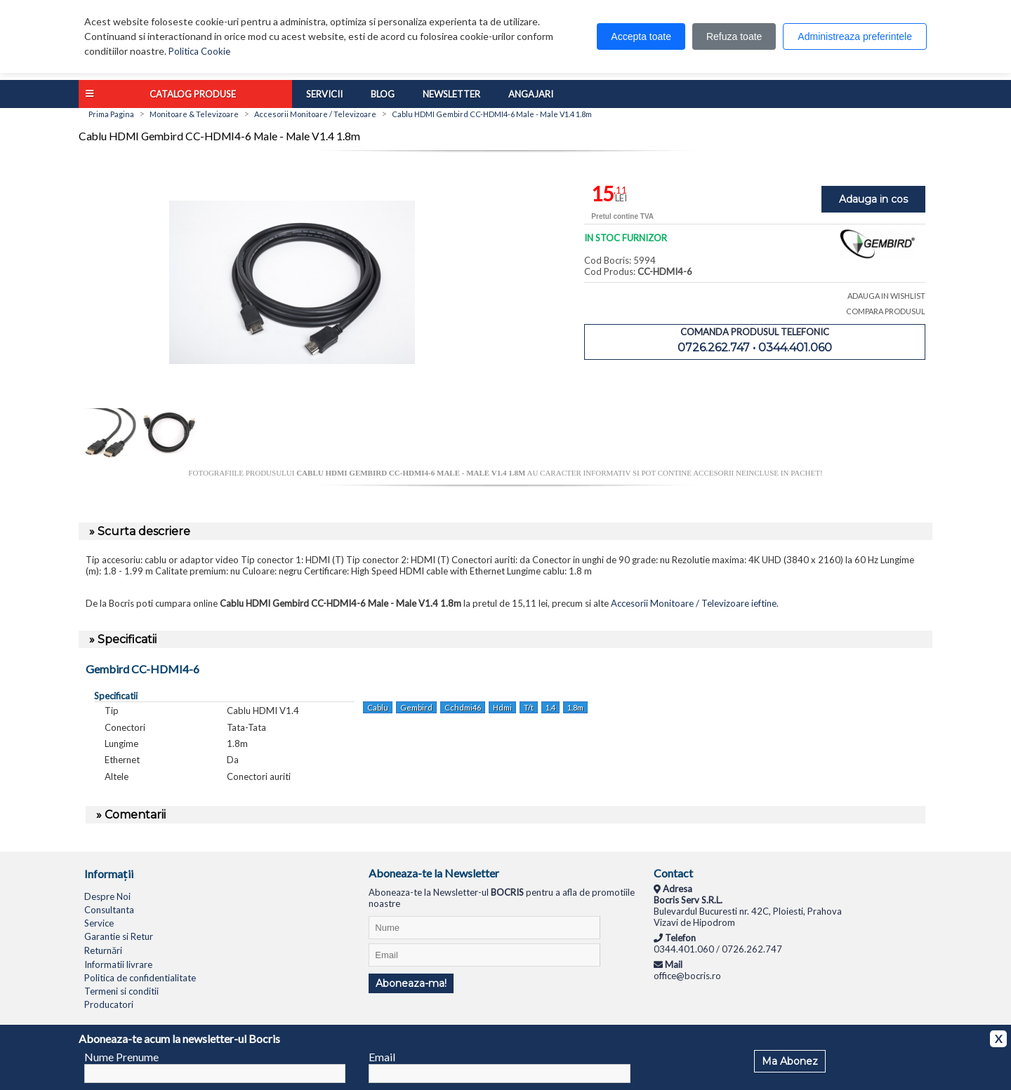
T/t (529, 707)
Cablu (377, 707)
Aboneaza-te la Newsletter (434, 873)
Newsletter (451, 94)
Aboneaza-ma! (411, 983)
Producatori (108, 1004)
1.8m (575, 707)
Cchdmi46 (462, 707)
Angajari (530, 94)
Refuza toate (734, 36)
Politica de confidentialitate (140, 977)
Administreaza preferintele (855, 36)
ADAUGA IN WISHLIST (886, 295)
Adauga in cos (873, 199)
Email (382, 1056)
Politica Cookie (199, 51)
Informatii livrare (118, 964)
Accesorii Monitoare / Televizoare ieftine (694, 603)
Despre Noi (107, 896)
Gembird (416, 707)
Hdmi (502, 707)
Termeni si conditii (121, 991)
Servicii (324, 94)
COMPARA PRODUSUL (885, 311)
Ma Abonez (790, 1061)
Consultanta (109, 909)
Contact (673, 873)
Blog (383, 94)
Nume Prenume (121, 1056)
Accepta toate (641, 36)
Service (99, 923)
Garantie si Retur (118, 936)
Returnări (103, 950)
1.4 (550, 707)
